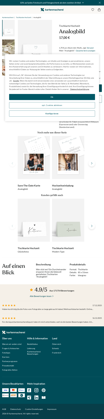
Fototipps (6, 353)
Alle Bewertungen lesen (41, 296)
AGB (4, 409)
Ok (52, 97)
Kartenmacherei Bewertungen (34, 353)
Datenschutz (15, 409)
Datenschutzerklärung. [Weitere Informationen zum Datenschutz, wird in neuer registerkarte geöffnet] (79, 89)
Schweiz (55, 348)
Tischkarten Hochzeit (23, 17)
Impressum (51, 409)
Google (16, 81)
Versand (90, 48)
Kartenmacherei (8, 17)
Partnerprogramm (9, 361)
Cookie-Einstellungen (34, 409)
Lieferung (31, 348)
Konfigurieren (52, 113)
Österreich (56, 344)
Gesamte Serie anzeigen (85, 50)
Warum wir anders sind (11, 344)
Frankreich (56, 353)
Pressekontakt (8, 366)
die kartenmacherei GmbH (52, 9)
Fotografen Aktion (9, 370)
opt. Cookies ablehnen (52, 105)
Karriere (5, 357)
